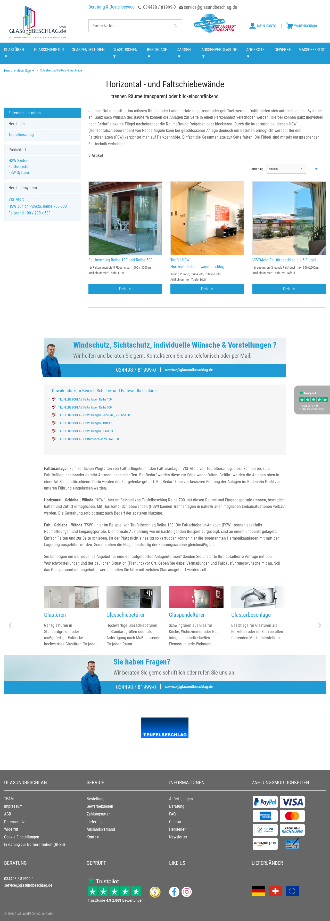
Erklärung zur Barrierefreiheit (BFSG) (34, 844)
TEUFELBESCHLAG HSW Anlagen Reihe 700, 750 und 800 (94, 415)
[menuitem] (8, 70)
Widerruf (11, 829)
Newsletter (178, 837)
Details (125, 288)
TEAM (9, 798)
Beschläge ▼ (26, 71)
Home (8, 71)
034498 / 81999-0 (159, 7)
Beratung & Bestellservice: (111, 7)
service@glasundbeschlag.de (210, 7)
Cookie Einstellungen (21, 837)
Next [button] (319, 616)
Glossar (175, 821)
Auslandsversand (101, 829)
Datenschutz (14, 821)
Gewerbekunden (100, 806)
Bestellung (95, 798)
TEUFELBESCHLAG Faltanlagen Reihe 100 (85, 399)
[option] (71, 616)
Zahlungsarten (99, 814)
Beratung (176, 806)
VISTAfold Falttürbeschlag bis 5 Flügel (284, 260)
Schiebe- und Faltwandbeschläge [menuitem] (60, 70)
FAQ (172, 814)
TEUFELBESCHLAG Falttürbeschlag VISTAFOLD (88, 439)
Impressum (13, 806)
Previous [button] (10, 616)
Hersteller (177, 829)
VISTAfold (16, 199)
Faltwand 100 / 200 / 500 (30, 213)
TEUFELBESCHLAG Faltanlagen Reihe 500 (85, 407)
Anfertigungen (181, 798)
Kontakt (93, 837)
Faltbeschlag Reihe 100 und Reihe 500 (120, 260)
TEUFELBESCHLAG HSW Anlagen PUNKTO (85, 431)
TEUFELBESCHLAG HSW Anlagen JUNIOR (85, 423)
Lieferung (95, 821)
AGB (7, 814)
